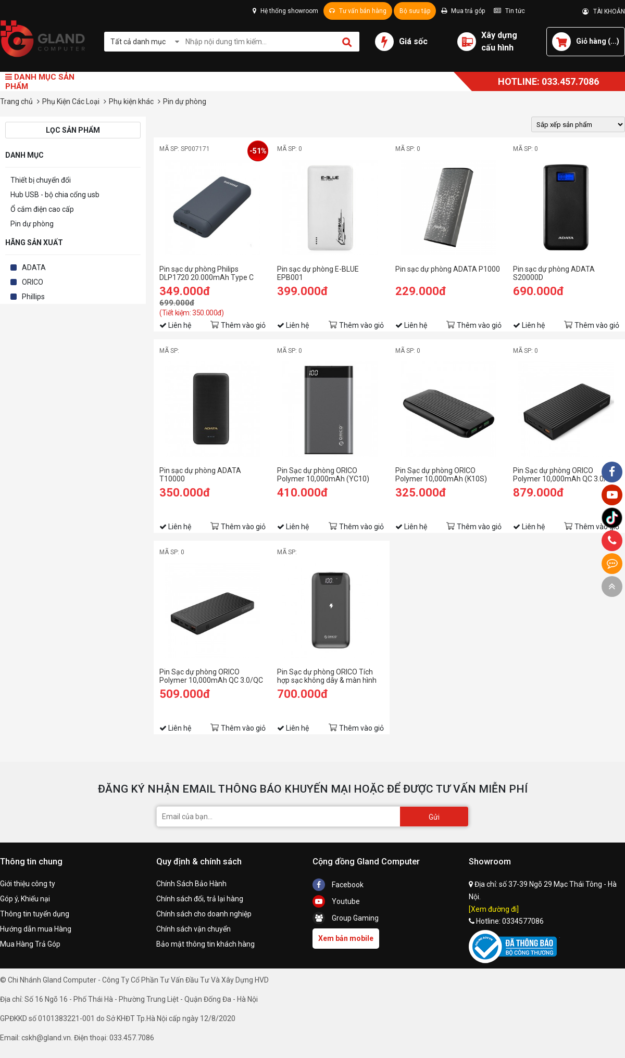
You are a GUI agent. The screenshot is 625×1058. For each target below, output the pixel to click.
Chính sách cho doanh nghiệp (204, 914)
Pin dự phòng (32, 224)
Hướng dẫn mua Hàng (35, 929)
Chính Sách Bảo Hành (191, 883)
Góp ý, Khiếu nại (25, 899)
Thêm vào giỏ (243, 325)
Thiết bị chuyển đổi (40, 180)
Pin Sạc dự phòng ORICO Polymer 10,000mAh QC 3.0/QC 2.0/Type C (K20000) (565, 474)
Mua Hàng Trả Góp (30, 944)
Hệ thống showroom (285, 11)
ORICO (32, 282)
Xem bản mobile (345, 938)
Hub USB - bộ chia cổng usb (54, 194)
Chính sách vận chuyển (193, 929)
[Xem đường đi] (494, 909)
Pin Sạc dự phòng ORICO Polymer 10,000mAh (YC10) (323, 474)
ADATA (34, 267)
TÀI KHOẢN (603, 11)
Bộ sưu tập (414, 11)
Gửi (434, 817)
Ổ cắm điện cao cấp (42, 209)
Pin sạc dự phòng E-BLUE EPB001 (318, 273)
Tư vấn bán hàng (357, 11)
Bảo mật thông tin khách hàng (205, 944)
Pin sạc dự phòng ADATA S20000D (554, 273)
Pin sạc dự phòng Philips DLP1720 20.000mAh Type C (206, 273)
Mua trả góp (463, 11)
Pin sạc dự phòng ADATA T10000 (200, 474)
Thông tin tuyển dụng (34, 914)
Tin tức (509, 11)
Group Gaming (345, 918)
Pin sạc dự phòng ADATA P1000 (447, 269)
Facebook (338, 884)
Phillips (33, 296)
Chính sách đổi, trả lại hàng (199, 899)
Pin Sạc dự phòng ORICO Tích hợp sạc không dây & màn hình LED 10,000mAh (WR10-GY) (327, 676)
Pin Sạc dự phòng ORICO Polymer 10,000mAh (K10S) (441, 474)
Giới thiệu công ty (27, 883)
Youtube (336, 901)
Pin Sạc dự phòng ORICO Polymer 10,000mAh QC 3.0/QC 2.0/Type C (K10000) (211, 676)
